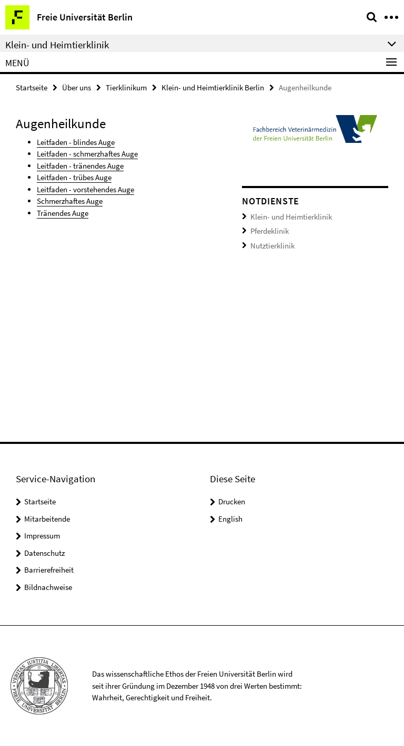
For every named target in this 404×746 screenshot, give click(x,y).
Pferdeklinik (269, 231)
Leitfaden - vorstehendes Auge (85, 189)
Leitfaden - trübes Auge (74, 177)
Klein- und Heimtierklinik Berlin (212, 87)
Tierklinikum (126, 87)
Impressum (42, 536)
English (230, 519)
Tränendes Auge (62, 213)
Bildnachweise (48, 587)
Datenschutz (44, 553)
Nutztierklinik (272, 246)
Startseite (31, 87)
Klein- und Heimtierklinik (291, 217)
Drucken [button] (231, 501)
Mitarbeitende (47, 519)
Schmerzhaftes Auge (70, 201)
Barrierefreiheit (49, 570)
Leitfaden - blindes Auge (76, 142)
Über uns (76, 87)
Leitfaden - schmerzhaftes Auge (87, 154)
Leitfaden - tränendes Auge (80, 166)
